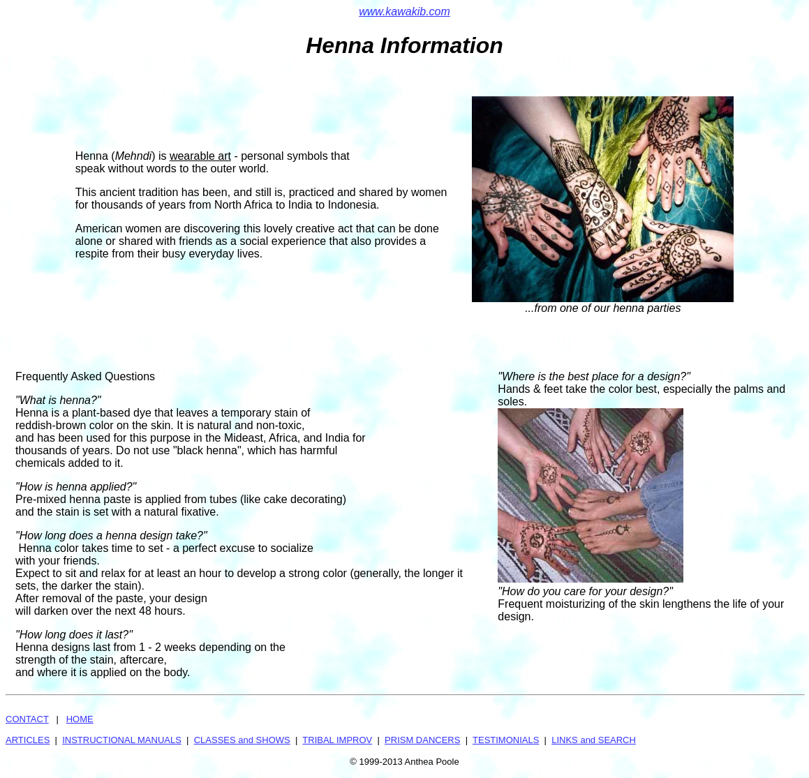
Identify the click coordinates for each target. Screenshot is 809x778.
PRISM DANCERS (422, 740)
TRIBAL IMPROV (337, 740)
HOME (80, 719)
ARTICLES (28, 740)
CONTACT (27, 719)
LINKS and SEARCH (593, 740)
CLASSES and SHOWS (242, 740)
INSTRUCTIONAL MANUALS (121, 740)
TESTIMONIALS (506, 740)
